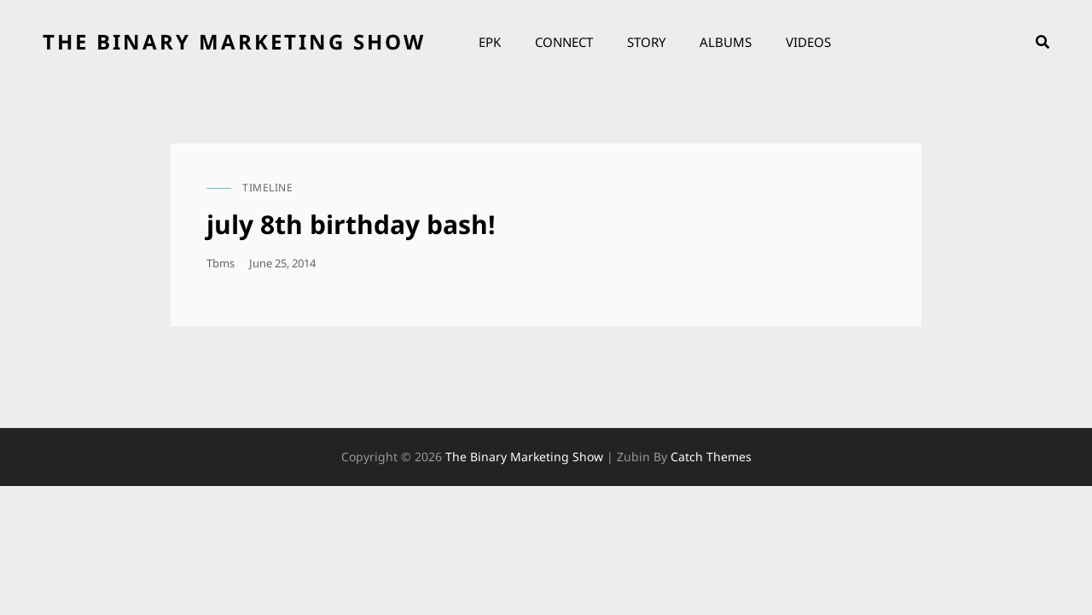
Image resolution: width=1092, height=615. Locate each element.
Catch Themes (711, 456)
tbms (220, 263)
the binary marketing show (234, 41)
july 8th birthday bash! (351, 224)
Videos (808, 41)
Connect (564, 41)
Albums (726, 41)
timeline (267, 187)
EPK (490, 41)
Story (646, 41)
